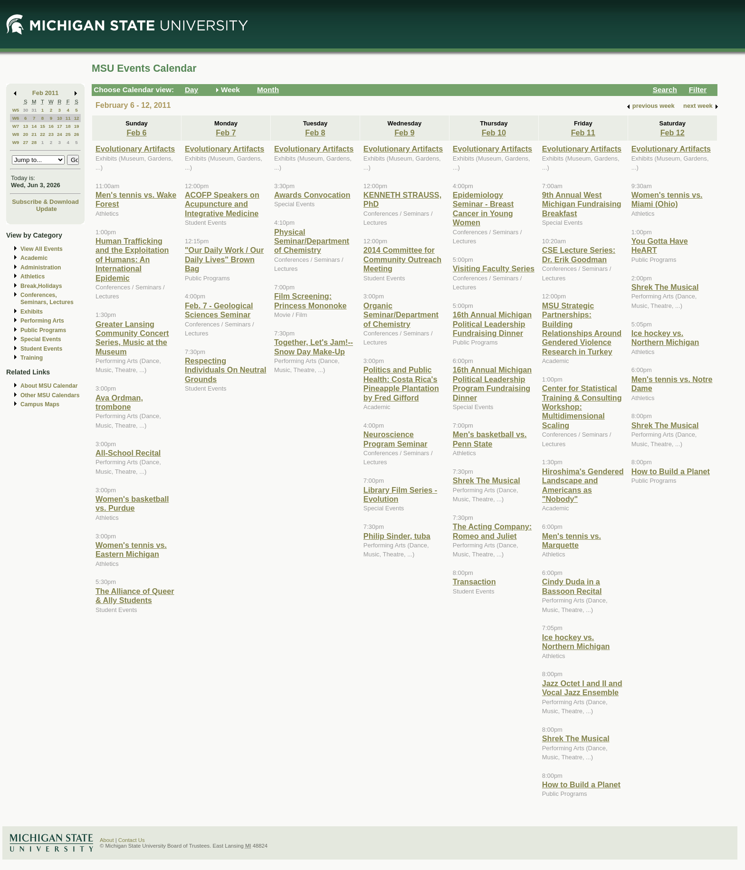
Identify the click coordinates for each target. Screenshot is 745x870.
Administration (40, 267)
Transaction (474, 581)
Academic (34, 258)
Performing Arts (42, 320)
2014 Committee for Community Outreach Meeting (402, 259)
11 (68, 118)
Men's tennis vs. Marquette (571, 540)
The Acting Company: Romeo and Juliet (492, 531)
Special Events (40, 339)
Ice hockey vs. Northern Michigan (576, 641)
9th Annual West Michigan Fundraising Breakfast (581, 204)
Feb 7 (226, 132)
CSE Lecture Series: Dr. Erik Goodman (578, 254)
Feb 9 (404, 132)
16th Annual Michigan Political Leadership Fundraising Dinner (492, 323)
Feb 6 (136, 132)
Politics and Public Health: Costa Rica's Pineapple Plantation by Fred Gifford (401, 383)
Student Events (41, 348)
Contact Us (131, 840)
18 (68, 126)
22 (42, 134)
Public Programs (43, 330)
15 (42, 126)
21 (34, 134)
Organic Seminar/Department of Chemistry (401, 314)
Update (46, 208)
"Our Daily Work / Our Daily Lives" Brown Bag (224, 259)
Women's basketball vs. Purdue (132, 503)
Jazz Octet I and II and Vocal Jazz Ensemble (582, 688)
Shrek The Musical (486, 480)
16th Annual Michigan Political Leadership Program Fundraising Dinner (492, 383)
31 (34, 110)
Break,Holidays (41, 286)
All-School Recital (128, 453)
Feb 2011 (45, 92)
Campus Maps (39, 404)
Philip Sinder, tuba (396, 536)
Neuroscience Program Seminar (395, 439)
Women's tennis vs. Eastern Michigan (131, 549)
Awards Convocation (312, 195)
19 (76, 126)
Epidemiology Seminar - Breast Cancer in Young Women (483, 209)
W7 (15, 126)
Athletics (32, 276)
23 (51, 134)
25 (68, 134)
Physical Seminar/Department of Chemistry (311, 241)
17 (59, 126)
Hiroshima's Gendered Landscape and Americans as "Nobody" (583, 485)
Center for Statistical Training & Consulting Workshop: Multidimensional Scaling (582, 407)
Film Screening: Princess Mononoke (310, 300)
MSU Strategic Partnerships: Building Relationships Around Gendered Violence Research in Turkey (581, 328)
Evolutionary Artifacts (135, 148)
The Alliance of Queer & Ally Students (135, 595)
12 (76, 118)
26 (76, 134)
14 (34, 126)
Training (31, 357)
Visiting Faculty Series (494, 268)
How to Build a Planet (581, 784)
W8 (15, 134)
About (107, 840)
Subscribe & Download (45, 201)
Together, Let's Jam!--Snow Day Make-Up (313, 346)
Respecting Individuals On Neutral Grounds (225, 369)
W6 (15, 118)
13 (25, 126)
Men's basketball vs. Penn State (490, 439)
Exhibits (31, 311)
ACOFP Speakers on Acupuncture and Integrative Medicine (222, 204)
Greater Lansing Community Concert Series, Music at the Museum (132, 338)
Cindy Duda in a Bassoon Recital (572, 586)
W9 (15, 142)
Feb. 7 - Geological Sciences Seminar (219, 310)
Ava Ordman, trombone (119, 402)
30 (25, 110)
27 (25, 142)
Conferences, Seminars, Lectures (47, 299)
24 (59, 134)
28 (34, 142)
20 (25, 134)
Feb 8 (315, 132)
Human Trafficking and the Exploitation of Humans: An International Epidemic (132, 259)
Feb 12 (672, 132)
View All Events (41, 249)
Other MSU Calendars (50, 395)
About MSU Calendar (48, 385)
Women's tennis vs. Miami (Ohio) (667, 199)
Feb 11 (583, 132)
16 (51, 126)
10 (59, 118)
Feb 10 (494, 132)
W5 (15, 110)
